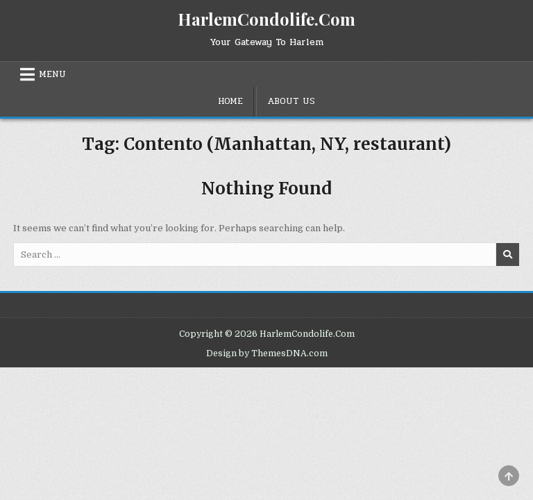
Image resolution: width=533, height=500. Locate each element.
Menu (52, 74)
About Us (291, 101)
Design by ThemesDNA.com (267, 353)
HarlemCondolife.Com (266, 19)
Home (230, 101)
